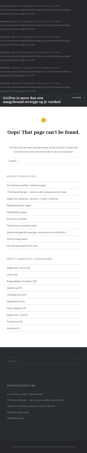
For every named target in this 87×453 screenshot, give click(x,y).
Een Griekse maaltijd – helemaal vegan (26, 185)
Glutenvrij (12, 287)
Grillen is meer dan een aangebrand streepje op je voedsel (32, 100)
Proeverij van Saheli (17, 218)
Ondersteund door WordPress (26, 446)
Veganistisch (13, 301)
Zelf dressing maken (17, 238)
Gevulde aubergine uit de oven (22, 245)
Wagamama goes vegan (19, 205)
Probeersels (13, 321)
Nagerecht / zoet (15, 314)
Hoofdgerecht (14, 294)
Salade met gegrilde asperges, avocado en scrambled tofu (36, 232)
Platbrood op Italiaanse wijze (22, 225)
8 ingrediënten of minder (19, 281)
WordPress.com (67, 446)
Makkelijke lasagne (17, 212)
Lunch (10, 274)
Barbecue (12, 328)
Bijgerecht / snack (16, 267)
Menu (78, 97)
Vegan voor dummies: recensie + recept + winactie (32, 198)
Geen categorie (15, 308)
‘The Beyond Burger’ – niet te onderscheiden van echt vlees (36, 191)
